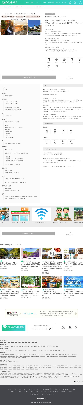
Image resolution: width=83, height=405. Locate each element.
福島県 (27, 366)
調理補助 (74, 355)
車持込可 (15, 376)
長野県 (1, 367)
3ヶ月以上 (30, 346)
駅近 (28, 376)
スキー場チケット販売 (5, 358)
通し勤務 (51, 378)
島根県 (54, 367)
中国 (26, 342)
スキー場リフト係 (63, 356)
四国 (29, 342)
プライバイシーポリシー (47, 393)
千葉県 (41, 366)
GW (57, 346)
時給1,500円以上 (12, 373)
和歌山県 (45, 367)
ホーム (27, 2)
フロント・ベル (18, 355)
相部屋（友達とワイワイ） (6, 375)
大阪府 (31, 367)
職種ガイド (57, 389)
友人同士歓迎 (36, 375)
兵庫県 (35, 367)
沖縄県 (36, 369)
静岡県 (10, 367)
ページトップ (80, 382)
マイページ (64, 2)
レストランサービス (4, 355)
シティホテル (11, 350)
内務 (48, 356)
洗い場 (68, 355)
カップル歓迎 (43, 375)
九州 (33, 342)
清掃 (47, 355)
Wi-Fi (2, 376)
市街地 (10, 362)
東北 (5, 342)
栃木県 (54, 366)
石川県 (66, 366)
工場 (17, 356)
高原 (14, 362)
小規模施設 (49, 376)
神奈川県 (36, 366)
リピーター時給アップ (75, 376)
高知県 (1, 369)
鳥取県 (49, 367)
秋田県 (18, 366)
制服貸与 (17, 378)
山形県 (22, 366)
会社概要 (62, 391)
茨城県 (49, 366)
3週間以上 (13, 346)
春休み (53, 346)
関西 (23, 342)
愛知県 (14, 367)
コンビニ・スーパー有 (35, 376)
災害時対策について (34, 393)
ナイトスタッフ (26, 356)
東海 (19, 342)
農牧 (21, 356)
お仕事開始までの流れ (46, 389)
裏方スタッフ (41, 355)
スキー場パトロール (15, 358)
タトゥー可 (32, 378)
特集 (32, 2)
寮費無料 (28, 373)
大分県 (22, 369)
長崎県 (14, 369)
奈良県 (40, 367)
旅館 (16, 350)
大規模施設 (43, 376)
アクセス (69, 391)
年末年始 (48, 346)
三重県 (18, 367)
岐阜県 (5, 367)
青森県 (5, 366)
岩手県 (10, 366)
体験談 (58, 2)
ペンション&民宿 (22, 350)
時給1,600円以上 (21, 373)
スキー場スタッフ (54, 356)
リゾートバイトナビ (16, 391)
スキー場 (46, 350)
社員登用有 (66, 376)
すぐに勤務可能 (8, 376)
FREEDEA (26, 391)
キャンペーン (22, 389)
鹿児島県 (32, 369)
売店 (36, 355)
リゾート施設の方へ (53, 391)
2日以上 (1, 346)
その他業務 (23, 358)
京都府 (27, 367)
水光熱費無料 (40, 373)
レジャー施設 (40, 350)
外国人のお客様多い (58, 376)
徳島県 (71, 367)
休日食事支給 (44, 378)
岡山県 (58, 367)
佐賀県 (10, 369)
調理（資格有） (3, 356)
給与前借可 (52, 373)
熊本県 (18, 369)
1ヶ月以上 (18, 346)
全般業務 (12, 355)
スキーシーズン (41, 346)
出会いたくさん (21, 376)
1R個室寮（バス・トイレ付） (67, 373)
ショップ (30, 350)
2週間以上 (7, 346)
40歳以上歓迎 (51, 375)
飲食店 (34, 350)
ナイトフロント (27, 355)
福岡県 (5, 369)
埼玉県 (45, 366)
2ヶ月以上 (24, 346)
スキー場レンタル (72, 356)
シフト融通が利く (25, 378)
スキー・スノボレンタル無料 (76, 375)
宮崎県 (27, 369)
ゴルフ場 (52, 350)
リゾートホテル (3, 350)
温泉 (1, 362)
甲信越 (12, 342)
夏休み (35, 346)
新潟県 (75, 366)
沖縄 (36, 342)
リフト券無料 (65, 375)
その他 (63, 350)
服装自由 (12, 378)
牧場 (59, 350)
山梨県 (79, 366)
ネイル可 (38, 378)
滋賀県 (22, 367)
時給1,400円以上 (3, 373)
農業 (56, 350)
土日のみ (56, 378)
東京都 (31, 366)
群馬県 (58, 366)
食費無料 (33, 373)
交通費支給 (46, 373)
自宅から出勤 (16, 375)
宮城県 (14, 366)
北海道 (1, 342)
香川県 (75, 367)
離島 (7, 362)
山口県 (66, 367)
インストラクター (53, 355)
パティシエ (42, 356)
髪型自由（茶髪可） (4, 378)
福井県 (71, 366)
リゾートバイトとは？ (40, 2)
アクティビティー (62, 355)
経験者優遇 (29, 375)
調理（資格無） (11, 356)
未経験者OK (23, 375)
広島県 (62, 367)
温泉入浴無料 (58, 375)
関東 (9, 342)
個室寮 (57, 373)
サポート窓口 (34, 391)
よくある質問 (51, 2)
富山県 (62, 366)
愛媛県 (79, 367)
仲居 (33, 355)
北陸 (16, 342)
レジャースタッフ (35, 356)
